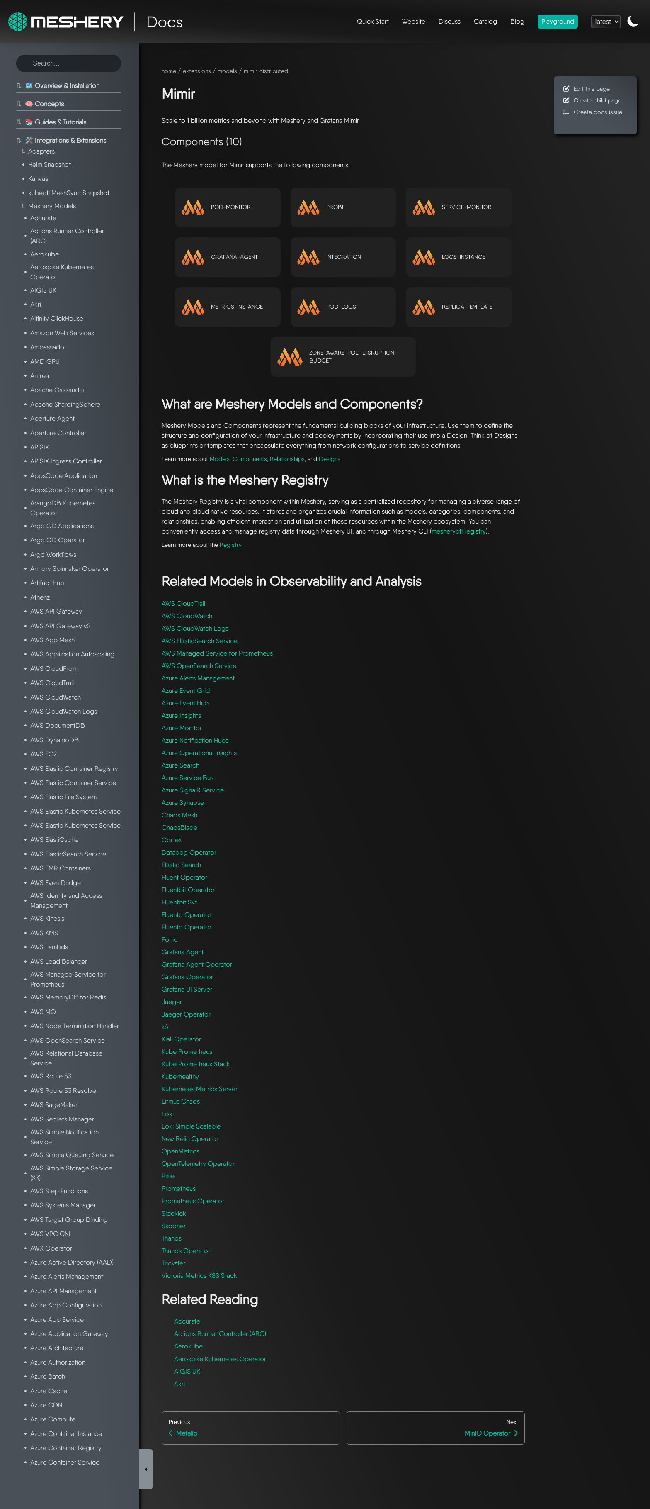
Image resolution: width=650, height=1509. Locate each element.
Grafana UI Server (187, 989)
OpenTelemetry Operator (198, 1164)
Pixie (168, 1176)
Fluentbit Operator (188, 890)
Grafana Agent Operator (197, 964)
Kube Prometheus (187, 1052)
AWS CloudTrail (183, 603)
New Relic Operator (190, 1139)
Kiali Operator (181, 1039)
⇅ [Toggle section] (17, 86)
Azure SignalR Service (193, 790)
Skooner (174, 1226)
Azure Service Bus (187, 778)
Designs (329, 458)
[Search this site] (68, 63)
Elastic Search (181, 865)
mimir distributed (266, 70)
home (169, 70)
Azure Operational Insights (199, 753)
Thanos (172, 1238)
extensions (197, 70)
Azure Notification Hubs (195, 740)
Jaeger (172, 1002)
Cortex (172, 840)
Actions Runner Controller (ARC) (220, 1334)
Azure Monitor (182, 728)
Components (250, 458)
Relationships (287, 458)
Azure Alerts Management (198, 678)
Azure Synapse (183, 803)
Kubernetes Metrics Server (200, 1089)
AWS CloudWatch (187, 616)
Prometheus (179, 1188)
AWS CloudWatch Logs (195, 628)
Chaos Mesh (179, 815)
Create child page (591, 100)
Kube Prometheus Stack (196, 1064)
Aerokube (188, 1346)
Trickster (173, 1263)
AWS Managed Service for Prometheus (217, 653)
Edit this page (586, 88)
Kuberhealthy (180, 1076)
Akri (179, 1384)
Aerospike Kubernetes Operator (220, 1359)
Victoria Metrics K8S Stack (199, 1276)
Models (220, 458)
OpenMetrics (180, 1151)
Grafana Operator (187, 977)
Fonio (170, 939)
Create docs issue (592, 111)
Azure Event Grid (186, 691)
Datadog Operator (189, 852)
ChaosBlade (179, 827)
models (227, 70)
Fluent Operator (184, 877)
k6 (165, 1027)
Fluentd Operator (186, 915)
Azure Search (180, 765)
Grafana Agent (183, 952)
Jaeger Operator (186, 1014)
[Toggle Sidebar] (146, 1243)
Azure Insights (181, 715)
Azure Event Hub (185, 703)
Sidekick (174, 1213)
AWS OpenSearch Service (199, 666)
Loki (168, 1114)
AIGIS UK (187, 1371)
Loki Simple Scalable (191, 1126)
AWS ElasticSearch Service (200, 641)
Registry (231, 544)
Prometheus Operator (193, 1201)
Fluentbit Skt (179, 902)
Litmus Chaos (181, 1101)
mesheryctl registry (459, 531)
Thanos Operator (186, 1251)
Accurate (187, 1321)
